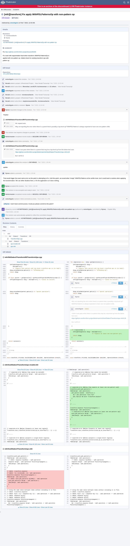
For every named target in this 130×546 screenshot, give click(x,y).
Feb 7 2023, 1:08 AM (54, 136)
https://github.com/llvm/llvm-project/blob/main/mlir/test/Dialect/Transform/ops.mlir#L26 (42, 152)
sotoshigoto (14, 23)
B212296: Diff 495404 (40, 136)
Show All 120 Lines (35, 369)
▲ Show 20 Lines (23, 360)
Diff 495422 (33, 162)
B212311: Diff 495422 (40, 194)
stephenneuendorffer (30, 101)
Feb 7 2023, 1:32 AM (31, 186)
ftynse (8, 38)
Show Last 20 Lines (47, 360)
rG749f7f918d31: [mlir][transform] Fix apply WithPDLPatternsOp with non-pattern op (30, 42)
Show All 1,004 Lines (36, 262)
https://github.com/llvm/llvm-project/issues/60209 (20, 52)
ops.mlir (13, 246)
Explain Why (112, 209)
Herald (7, 83)
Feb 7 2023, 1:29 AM (44, 162)
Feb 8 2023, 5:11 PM (44, 199)
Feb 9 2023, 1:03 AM (12, 212)
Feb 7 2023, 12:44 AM (37, 105)
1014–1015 (8, 126)
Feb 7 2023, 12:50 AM (39, 110)
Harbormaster (10, 136)
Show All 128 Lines (34, 444)
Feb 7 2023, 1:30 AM (29, 173)
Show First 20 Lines (23, 262)
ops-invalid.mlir (15, 244)
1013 (6, 123)
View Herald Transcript (42, 83)
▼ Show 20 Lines (48, 262)
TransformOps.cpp (16, 239)
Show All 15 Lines (35, 454)
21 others (53, 86)
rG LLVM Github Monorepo (11, 74)
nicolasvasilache (11, 35)
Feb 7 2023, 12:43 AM (34, 79)
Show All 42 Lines (34, 360)
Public (16, 18)
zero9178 (33, 86)
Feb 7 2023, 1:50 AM (54, 194)
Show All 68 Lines (34, 507)
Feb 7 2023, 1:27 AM (36, 141)
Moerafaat (26, 86)
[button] (128, 2)
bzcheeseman (42, 86)
